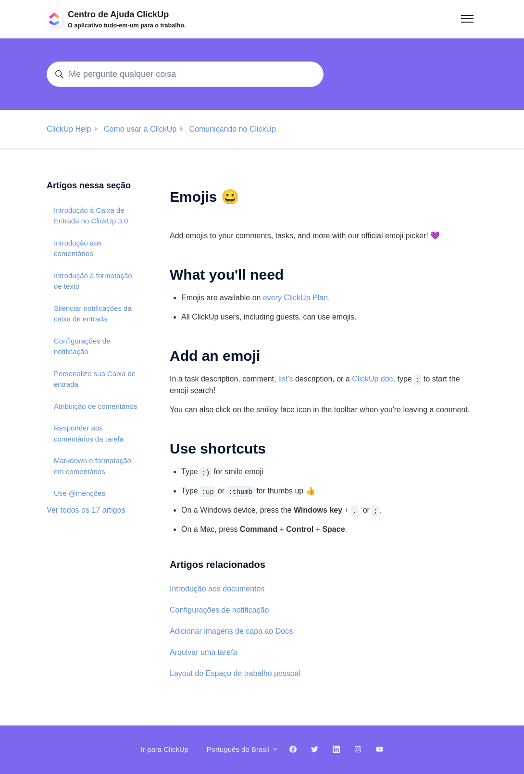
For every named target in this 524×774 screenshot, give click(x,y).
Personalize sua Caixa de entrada (95, 379)
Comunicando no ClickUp (232, 129)
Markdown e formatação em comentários (92, 466)
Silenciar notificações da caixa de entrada (93, 313)
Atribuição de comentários (95, 406)
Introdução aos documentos (217, 589)
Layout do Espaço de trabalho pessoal (235, 673)
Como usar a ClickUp (140, 129)
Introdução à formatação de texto (93, 281)
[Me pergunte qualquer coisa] (185, 74)
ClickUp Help (69, 129)
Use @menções (79, 493)
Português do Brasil (243, 749)
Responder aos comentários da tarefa (89, 433)
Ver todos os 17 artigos (86, 510)
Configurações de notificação (219, 610)
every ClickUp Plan (295, 298)
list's (285, 379)
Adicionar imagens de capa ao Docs (231, 631)
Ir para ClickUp (164, 749)
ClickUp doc (372, 379)
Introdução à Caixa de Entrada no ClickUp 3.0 (91, 215)
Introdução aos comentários (77, 248)
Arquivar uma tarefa (203, 652)
